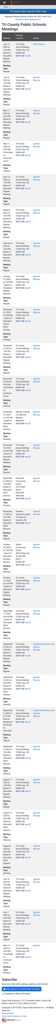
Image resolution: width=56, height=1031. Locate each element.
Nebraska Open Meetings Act (28, 19)
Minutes (36, 80)
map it (26, 56)
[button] (4, 2)
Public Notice (39, 44)
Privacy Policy (8, 1013)
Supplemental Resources (44, 644)
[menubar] (11, 2)
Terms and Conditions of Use (14, 1016)
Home (4, 7)
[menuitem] (4, 2)
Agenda (36, 77)
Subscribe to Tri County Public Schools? (21, 989)
